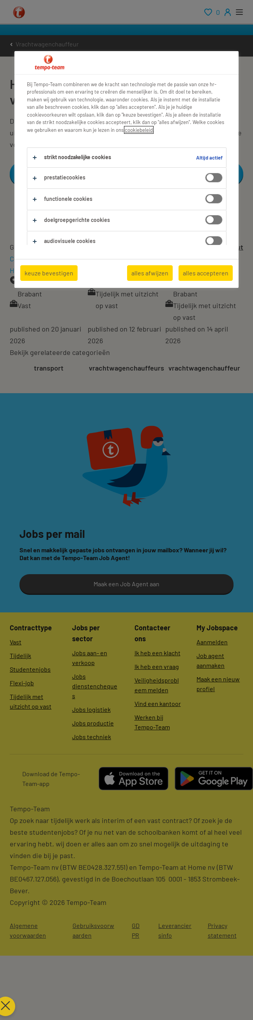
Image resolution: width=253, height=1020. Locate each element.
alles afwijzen (149, 273)
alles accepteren (205, 273)
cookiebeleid (139, 130)
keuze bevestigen (49, 273)
